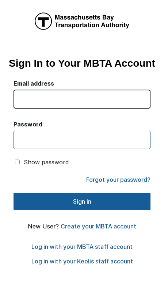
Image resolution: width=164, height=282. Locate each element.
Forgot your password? (118, 179)
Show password (46, 162)
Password (28, 124)
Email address (34, 83)
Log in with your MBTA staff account (82, 246)
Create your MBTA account (98, 226)
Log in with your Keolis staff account (82, 261)
